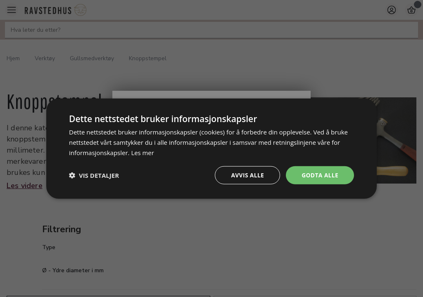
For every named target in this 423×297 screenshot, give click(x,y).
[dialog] (211, 148)
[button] (94, 174)
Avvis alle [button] (246, 175)
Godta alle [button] (319, 175)
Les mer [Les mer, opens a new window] (142, 152)
